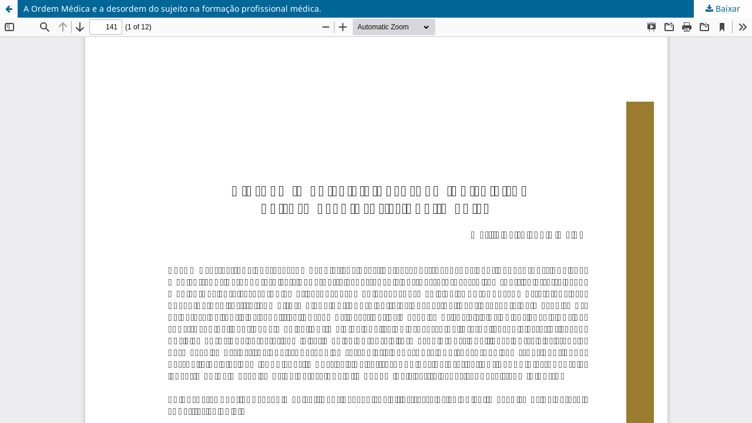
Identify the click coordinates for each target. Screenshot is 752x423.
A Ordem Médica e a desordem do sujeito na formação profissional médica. (172, 8)
